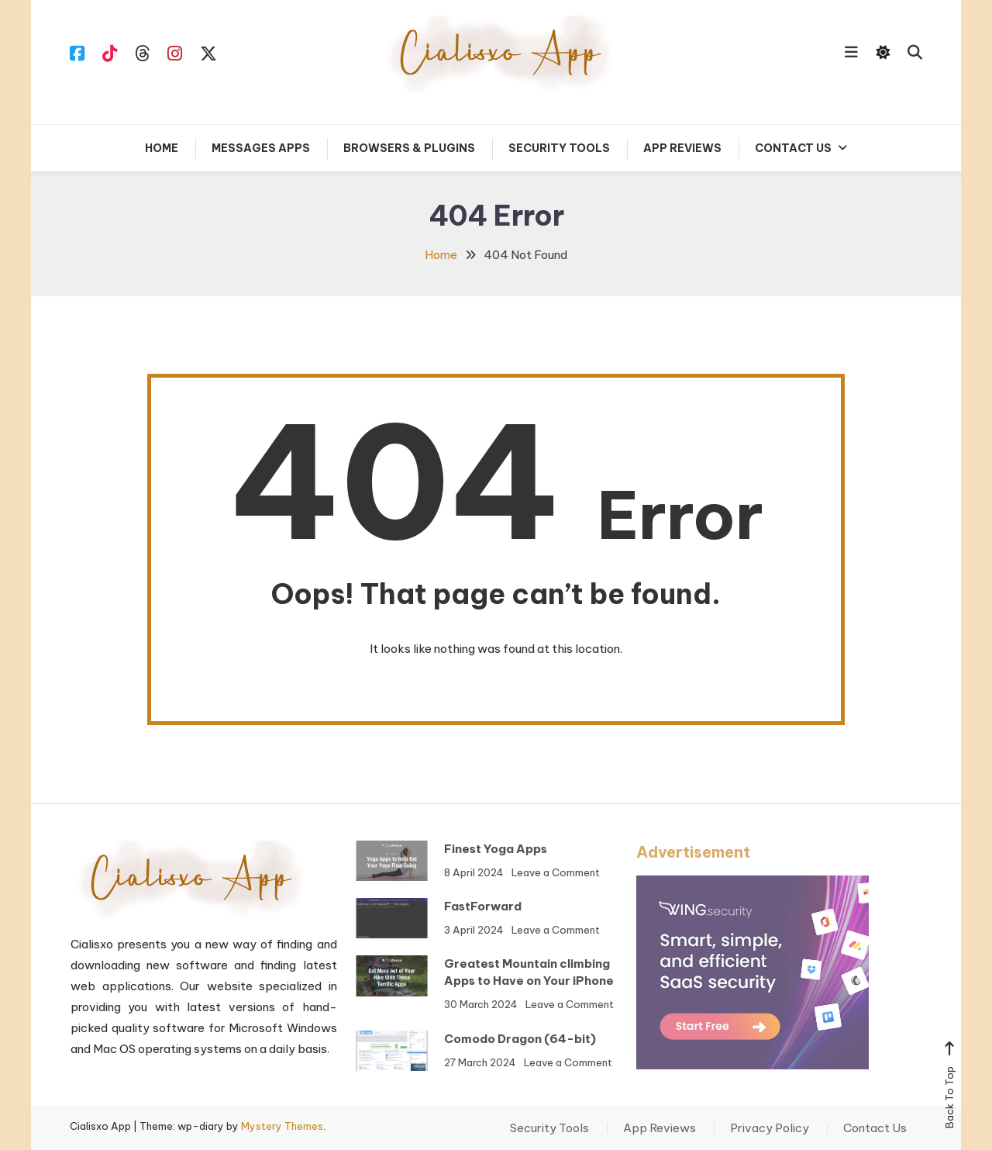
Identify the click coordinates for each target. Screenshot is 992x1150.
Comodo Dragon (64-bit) (497, 1038)
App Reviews (682, 148)
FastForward (459, 906)
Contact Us (793, 148)
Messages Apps (261, 148)
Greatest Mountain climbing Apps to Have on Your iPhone (506, 972)
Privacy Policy (769, 1128)
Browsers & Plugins (409, 148)
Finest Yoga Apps (472, 848)
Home (161, 148)
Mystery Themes (282, 1126)
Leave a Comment (532, 872)
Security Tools (559, 148)
